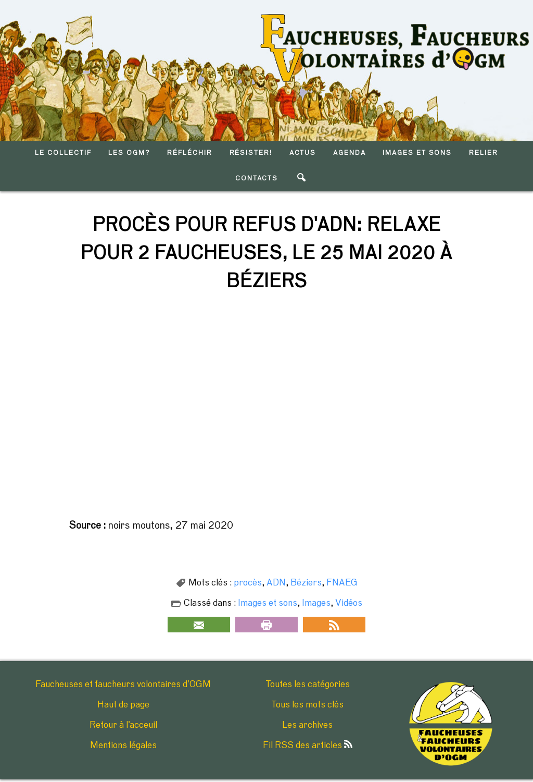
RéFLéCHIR (189, 153)
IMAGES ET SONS (417, 153)
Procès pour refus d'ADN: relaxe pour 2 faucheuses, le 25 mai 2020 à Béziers (266, 253)
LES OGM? (129, 153)
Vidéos (348, 603)
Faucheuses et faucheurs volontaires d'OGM (123, 684)
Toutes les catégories (307, 684)
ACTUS (302, 153)
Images (316, 603)
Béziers (306, 583)
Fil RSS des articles (307, 745)
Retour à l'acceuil (123, 725)
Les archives (307, 725)
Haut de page (123, 705)
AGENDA (349, 153)
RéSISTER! (251, 153)
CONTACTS (256, 178)
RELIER (483, 153)
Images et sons (267, 603)
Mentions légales (123, 745)
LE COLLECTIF (63, 153)
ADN (276, 583)
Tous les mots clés (307, 705)
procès (248, 583)
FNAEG (342, 583)
